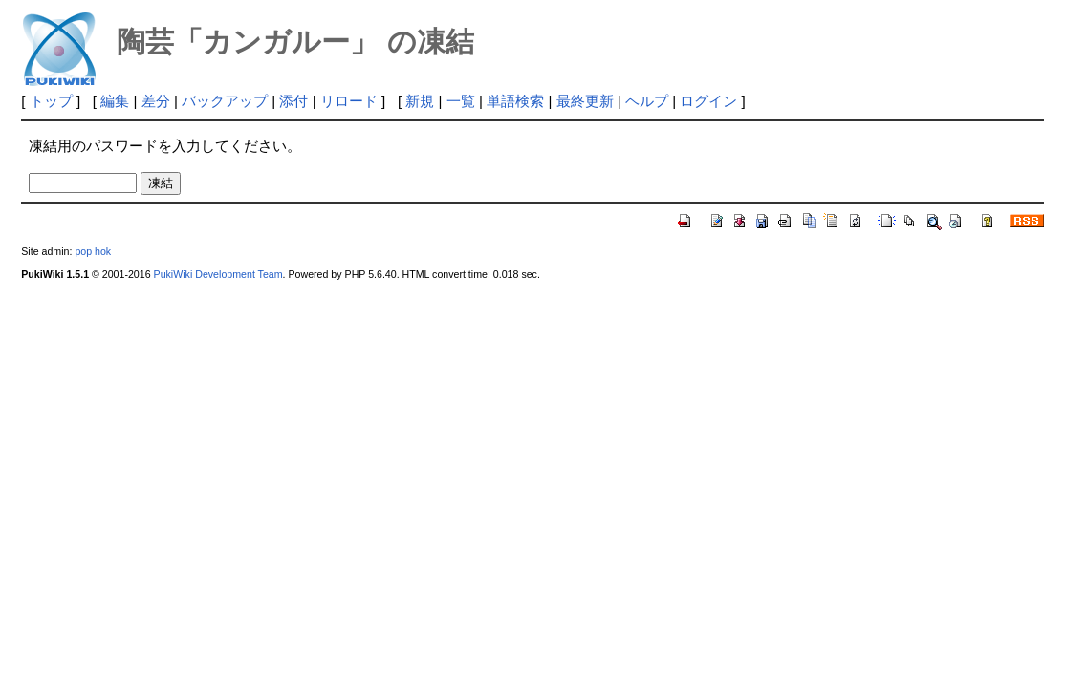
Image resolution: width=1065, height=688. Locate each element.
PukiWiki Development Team (218, 274)
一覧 (460, 101)
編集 (114, 101)
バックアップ (225, 101)
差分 (155, 101)
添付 (293, 101)
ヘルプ (646, 101)
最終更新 (585, 101)
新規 (419, 101)
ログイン (708, 101)
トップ (51, 101)
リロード (349, 101)
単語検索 (515, 101)
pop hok (93, 251)
